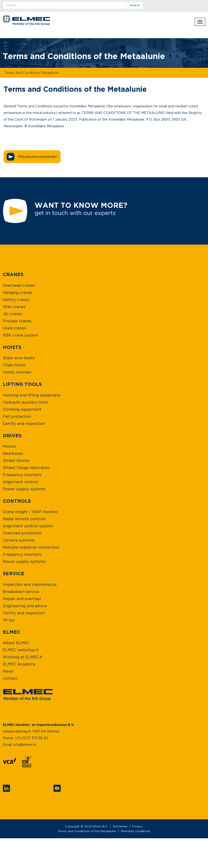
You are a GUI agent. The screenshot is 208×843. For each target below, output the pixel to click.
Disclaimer (120, 826)
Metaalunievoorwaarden (37, 156)
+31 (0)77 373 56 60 (31, 738)
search (135, 5)
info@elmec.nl (24, 744)
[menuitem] (13, 274)
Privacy (137, 826)
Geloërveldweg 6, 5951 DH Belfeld (31, 731)
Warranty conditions (135, 831)
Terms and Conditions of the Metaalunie (87, 831)
